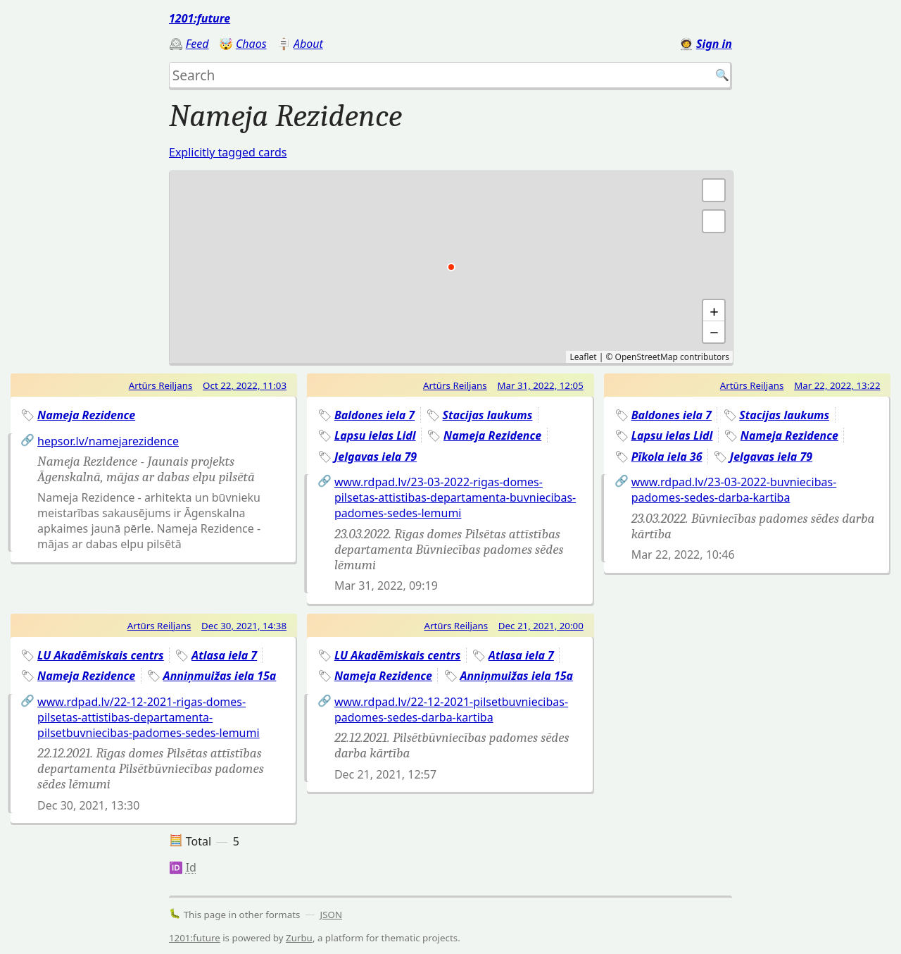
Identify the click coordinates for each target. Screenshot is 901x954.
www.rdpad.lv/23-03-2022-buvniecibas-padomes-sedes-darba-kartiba (734, 489)
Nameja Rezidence (86, 415)
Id (191, 867)
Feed (197, 43)
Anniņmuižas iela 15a (220, 675)
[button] (713, 221)
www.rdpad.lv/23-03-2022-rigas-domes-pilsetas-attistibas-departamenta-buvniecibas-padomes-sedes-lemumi (455, 497)
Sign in (714, 43)
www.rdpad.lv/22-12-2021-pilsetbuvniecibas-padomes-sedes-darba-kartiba (451, 709)
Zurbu (299, 937)
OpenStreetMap (646, 357)
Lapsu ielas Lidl (375, 435)
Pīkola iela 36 (666, 456)
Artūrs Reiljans (161, 385)
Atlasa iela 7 (224, 655)
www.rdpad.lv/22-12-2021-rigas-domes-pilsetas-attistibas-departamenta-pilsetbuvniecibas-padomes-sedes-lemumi (148, 717)
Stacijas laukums (488, 415)
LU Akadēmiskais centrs (100, 655)
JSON (331, 914)
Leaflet (582, 357)
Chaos (251, 43)
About (308, 43)
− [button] (714, 331)
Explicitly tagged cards (227, 152)
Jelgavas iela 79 (375, 456)
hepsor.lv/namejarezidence (108, 441)
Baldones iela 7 (374, 415)
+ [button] (714, 310)
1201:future (199, 18)
